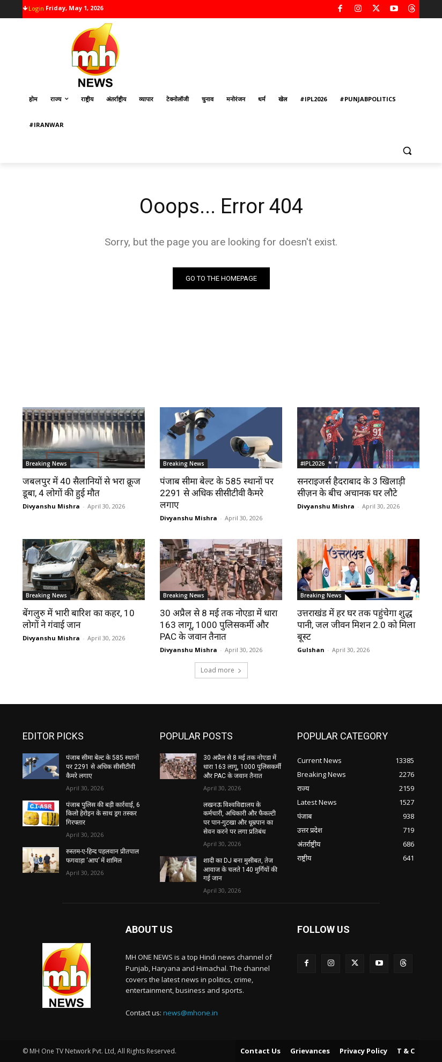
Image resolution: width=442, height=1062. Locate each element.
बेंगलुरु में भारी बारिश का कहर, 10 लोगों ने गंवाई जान (79, 619)
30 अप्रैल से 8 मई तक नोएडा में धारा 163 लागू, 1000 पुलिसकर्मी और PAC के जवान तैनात (218, 625)
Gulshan (311, 650)
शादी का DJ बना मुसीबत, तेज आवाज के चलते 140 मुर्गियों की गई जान (240, 869)
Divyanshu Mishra (51, 506)
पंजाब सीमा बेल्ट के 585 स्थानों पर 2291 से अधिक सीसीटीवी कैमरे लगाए (217, 493)
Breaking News (46, 463)
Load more (221, 670)
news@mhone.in (190, 1013)
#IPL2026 (312, 463)
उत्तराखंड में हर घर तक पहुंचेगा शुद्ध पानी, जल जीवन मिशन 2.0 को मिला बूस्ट (356, 625)
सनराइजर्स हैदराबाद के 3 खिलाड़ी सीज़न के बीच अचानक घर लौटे (351, 487)
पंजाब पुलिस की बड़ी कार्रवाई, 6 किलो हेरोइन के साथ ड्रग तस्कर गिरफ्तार (103, 814)
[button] (406, 150)
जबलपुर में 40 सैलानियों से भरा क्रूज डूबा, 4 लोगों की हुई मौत (82, 487)
